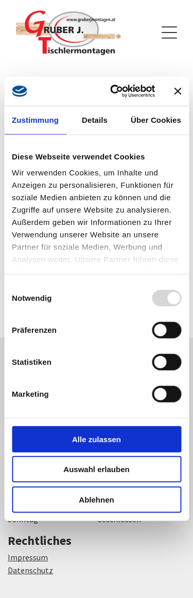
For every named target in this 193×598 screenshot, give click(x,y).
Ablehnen (96, 499)
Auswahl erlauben (96, 469)
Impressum (28, 557)
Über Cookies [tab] (156, 120)
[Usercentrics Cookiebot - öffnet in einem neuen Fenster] (115, 91)
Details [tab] (95, 120)
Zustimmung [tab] (35, 120)
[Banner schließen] (177, 91)
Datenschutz (30, 570)
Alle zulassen (96, 439)
